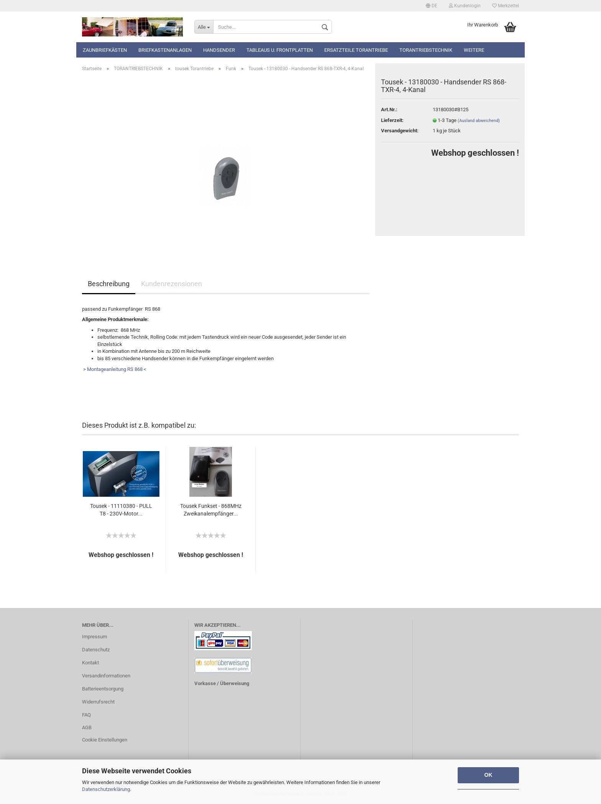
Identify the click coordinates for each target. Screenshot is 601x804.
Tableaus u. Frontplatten (279, 50)
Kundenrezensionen (171, 284)
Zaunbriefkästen (105, 50)
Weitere (474, 50)
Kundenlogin (465, 5)
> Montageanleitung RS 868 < (114, 369)
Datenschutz (96, 649)
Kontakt (90, 663)
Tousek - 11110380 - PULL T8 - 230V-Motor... (121, 510)
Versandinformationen (106, 676)
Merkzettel (505, 5)
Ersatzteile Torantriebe (356, 50)
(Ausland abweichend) (479, 120)
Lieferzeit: (392, 120)
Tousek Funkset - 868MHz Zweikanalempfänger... (210, 510)
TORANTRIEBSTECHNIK (425, 50)
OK (488, 775)
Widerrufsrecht (98, 702)
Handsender (219, 50)
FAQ (86, 715)
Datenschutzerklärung (106, 789)
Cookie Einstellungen (104, 740)
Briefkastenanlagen (165, 50)
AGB (87, 727)
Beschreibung (109, 284)
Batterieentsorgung (102, 689)
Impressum (94, 636)
